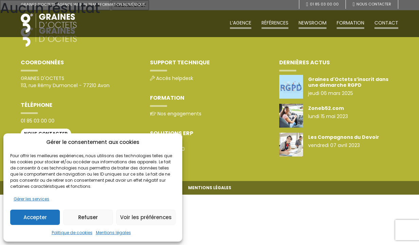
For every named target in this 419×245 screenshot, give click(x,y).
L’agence (240, 22)
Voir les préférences (146, 217)
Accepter (35, 217)
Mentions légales (113, 232)
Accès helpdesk (174, 78)
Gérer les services (31, 199)
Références (275, 22)
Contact (386, 22)
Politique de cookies (72, 232)
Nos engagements (179, 113)
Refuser (88, 217)
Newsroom (312, 22)
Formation (350, 22)
